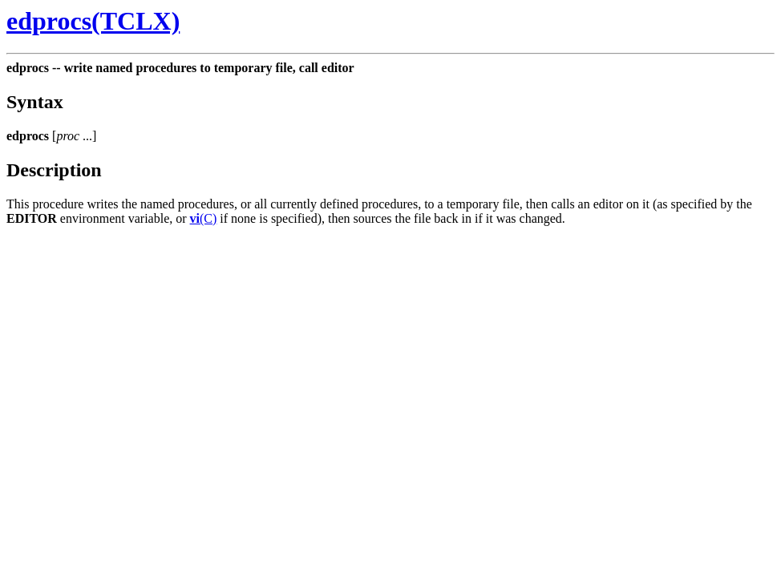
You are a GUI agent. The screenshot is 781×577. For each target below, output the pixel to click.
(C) (203, 218)
